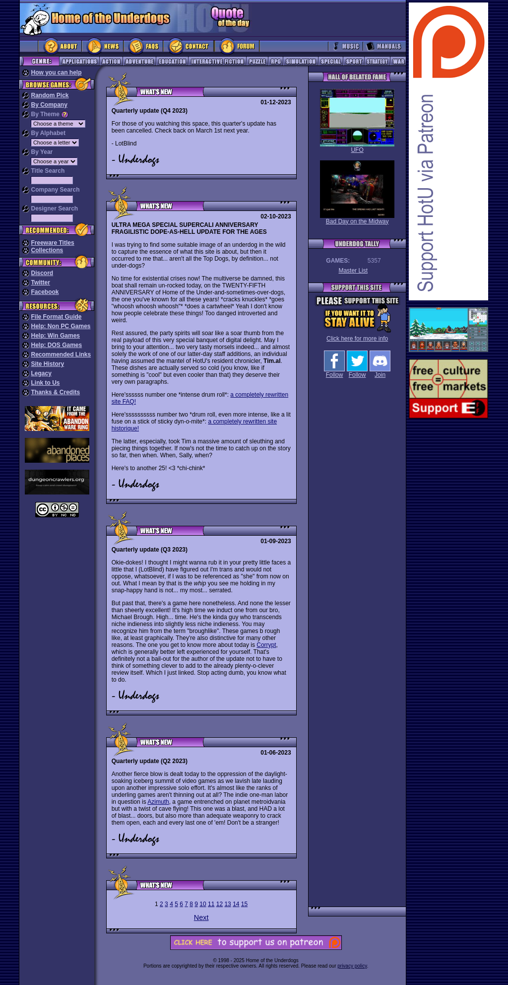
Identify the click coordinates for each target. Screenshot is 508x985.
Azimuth (158, 801)
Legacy (41, 373)
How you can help (56, 72)
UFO (357, 121)
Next (201, 917)
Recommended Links (61, 354)
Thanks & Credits (55, 392)
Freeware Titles (52, 242)
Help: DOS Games (56, 345)
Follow (334, 372)
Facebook (45, 291)
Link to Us (45, 382)
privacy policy (352, 966)
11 (211, 904)
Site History (47, 363)
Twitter (40, 282)
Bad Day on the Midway (357, 192)
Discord (42, 273)
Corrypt (266, 644)
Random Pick (49, 95)
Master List (353, 270)
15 (244, 904)
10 (202, 904)
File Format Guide (56, 316)
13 (227, 904)
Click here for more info (357, 338)
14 (236, 904)
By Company (49, 104)
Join (380, 372)
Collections (47, 250)
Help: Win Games (55, 335)
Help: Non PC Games (60, 326)
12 (219, 904)
